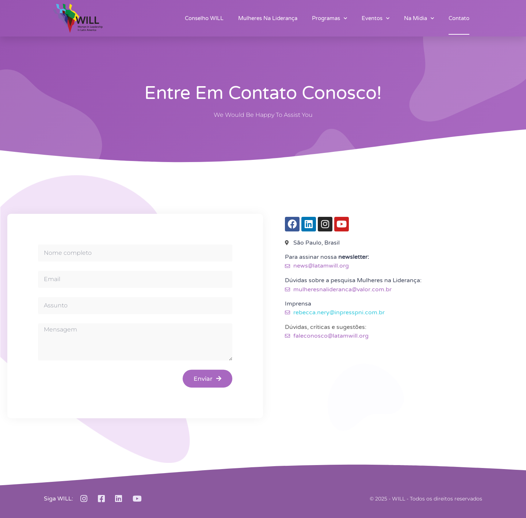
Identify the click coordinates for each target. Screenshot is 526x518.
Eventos (375, 18)
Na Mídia (419, 18)
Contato (459, 18)
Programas (329, 18)
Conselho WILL (204, 18)
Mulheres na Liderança (267, 18)
